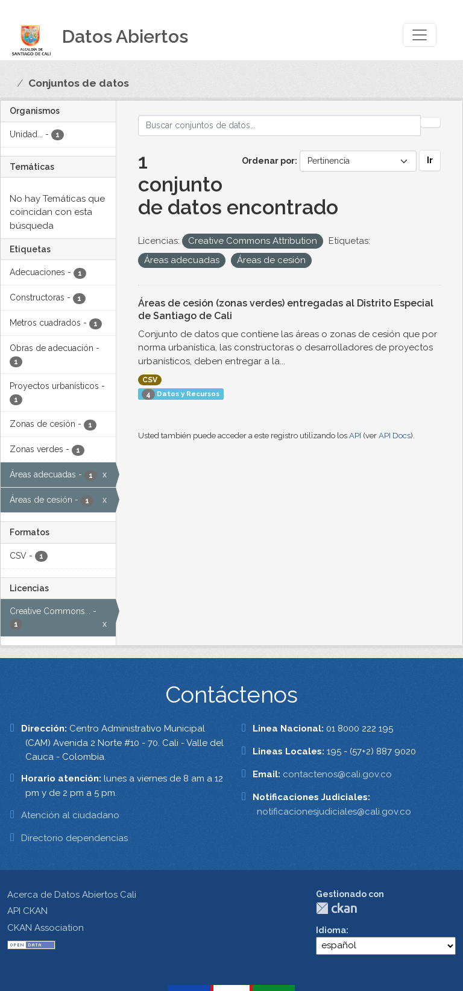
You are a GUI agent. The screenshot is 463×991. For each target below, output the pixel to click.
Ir (430, 160)
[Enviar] (430, 122)
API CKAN (27, 911)
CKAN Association (45, 927)
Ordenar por (268, 161)
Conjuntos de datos (78, 83)
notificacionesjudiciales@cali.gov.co (334, 811)
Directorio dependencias (74, 838)
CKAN (336, 908)
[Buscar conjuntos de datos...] (279, 125)
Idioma (331, 930)
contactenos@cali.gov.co (337, 774)
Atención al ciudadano (70, 815)
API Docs (395, 435)
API (355, 435)
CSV (149, 380)
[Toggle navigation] (419, 35)
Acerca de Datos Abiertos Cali (71, 894)
